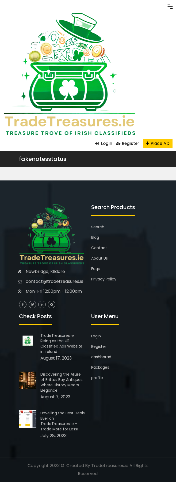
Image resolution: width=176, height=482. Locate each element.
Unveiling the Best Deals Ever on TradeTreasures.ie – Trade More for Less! (62, 421)
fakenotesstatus (42, 159)
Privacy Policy (103, 279)
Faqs (95, 268)
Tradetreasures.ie (109, 465)
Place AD (158, 143)
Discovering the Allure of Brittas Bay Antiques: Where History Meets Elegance (61, 382)
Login (103, 143)
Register (127, 143)
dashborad (101, 357)
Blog (95, 237)
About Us (99, 258)
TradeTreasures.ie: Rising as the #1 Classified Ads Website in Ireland (61, 343)
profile (97, 377)
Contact (99, 247)
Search (97, 227)
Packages (100, 367)
